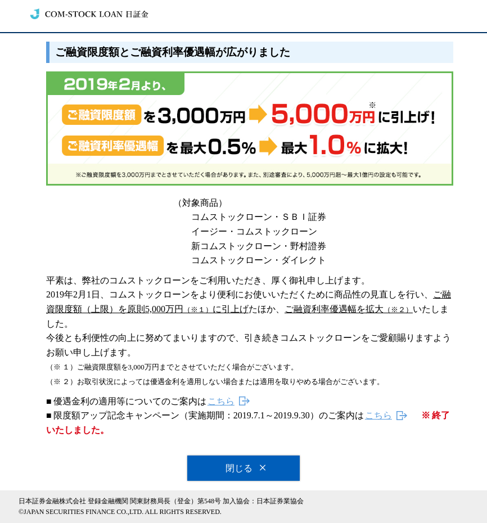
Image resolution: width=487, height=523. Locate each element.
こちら (221, 401)
